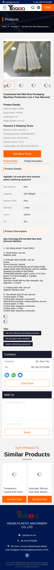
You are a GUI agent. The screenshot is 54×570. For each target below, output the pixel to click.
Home (4, 27)
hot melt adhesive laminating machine (22, 333)
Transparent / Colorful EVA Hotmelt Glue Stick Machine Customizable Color (14, 490)
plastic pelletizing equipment (18, 344)
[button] (50, 86)
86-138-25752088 (42, 2)
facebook (27, 555)
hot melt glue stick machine (17, 338)
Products (14, 27)
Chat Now (27, 383)
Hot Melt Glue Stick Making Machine (35, 27)
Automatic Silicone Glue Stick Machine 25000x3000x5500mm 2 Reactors (40, 490)
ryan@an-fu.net (10, 2)
